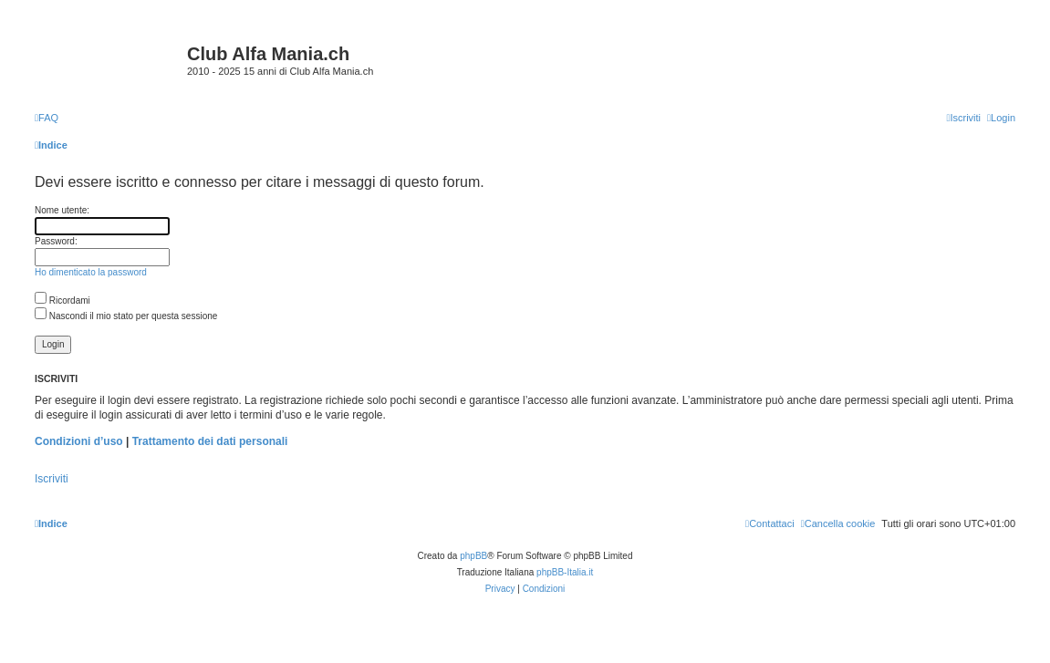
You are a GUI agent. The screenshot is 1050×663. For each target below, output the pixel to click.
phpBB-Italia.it (564, 572)
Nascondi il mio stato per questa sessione (126, 316)
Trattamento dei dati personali (210, 441)
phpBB (473, 556)
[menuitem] (46, 118)
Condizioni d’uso (79, 441)
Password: (56, 241)
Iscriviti (51, 478)
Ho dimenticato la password (91, 272)
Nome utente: (62, 210)
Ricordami (62, 300)
